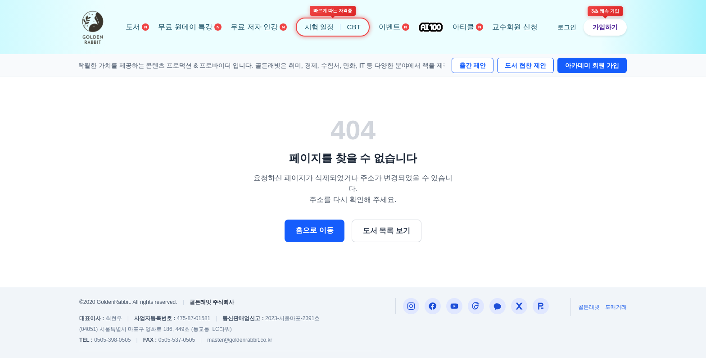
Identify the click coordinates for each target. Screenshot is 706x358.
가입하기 (605, 27)
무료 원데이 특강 (190, 27)
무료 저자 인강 (259, 27)
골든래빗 (589, 307)
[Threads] (476, 306)
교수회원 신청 (514, 27)
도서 (137, 27)
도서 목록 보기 (386, 230)
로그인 (566, 27)
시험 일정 (319, 27)
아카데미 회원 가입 (592, 65)
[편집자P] (454, 306)
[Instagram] (411, 306)
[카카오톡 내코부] (497, 306)
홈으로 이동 (314, 230)
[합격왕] (541, 306)
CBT (353, 27)
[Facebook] (433, 306)
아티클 (468, 27)
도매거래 (616, 307)
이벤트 (394, 27)
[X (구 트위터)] (519, 306)
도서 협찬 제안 (525, 65)
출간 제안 (472, 65)
